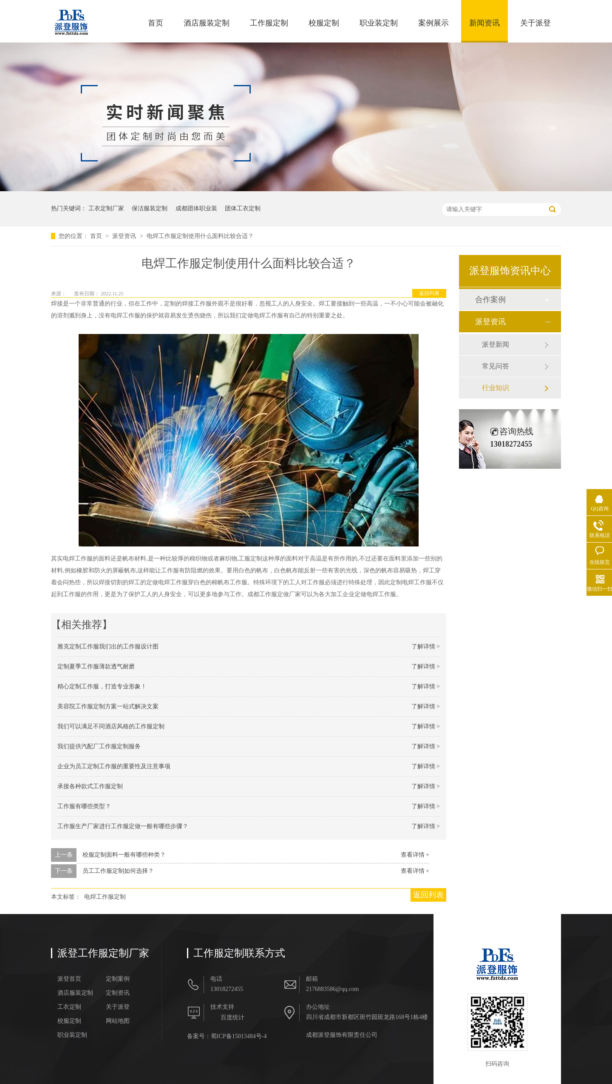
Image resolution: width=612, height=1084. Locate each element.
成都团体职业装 (196, 208)
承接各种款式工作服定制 (90, 786)
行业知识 (495, 387)
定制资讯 (118, 993)
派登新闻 (495, 344)
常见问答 (495, 366)
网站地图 (118, 1021)
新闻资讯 (484, 23)
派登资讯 (125, 236)
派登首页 (69, 979)
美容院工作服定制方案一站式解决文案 (108, 706)
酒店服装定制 (207, 23)
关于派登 (535, 23)
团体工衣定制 (243, 208)
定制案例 (118, 979)
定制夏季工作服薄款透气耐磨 (96, 666)
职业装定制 (379, 23)
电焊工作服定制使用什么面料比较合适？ (200, 236)
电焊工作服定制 (105, 897)
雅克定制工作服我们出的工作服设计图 (108, 646)
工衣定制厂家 (106, 208)
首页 (155, 23)
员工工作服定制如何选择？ (118, 871)
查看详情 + (415, 855)
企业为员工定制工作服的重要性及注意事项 (113, 766)
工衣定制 (69, 1007)
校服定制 (324, 23)
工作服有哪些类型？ (84, 806)
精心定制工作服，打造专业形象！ (102, 686)
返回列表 (429, 293)
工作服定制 (269, 23)
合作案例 (490, 299)
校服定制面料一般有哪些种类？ (124, 855)
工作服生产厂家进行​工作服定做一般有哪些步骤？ (122, 826)
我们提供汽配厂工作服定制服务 (99, 746)
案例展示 (433, 23)
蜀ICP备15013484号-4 (238, 1036)
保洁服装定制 (149, 208)
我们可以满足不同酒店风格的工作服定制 (110, 726)
